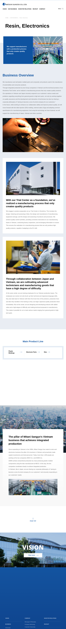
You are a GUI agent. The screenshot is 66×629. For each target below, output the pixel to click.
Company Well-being (30, 624)
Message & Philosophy (30, 621)
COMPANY (42, 9)
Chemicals (7, 627)
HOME (6, 17)
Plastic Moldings (12, 352)
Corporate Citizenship (30, 627)
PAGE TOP (33, 521)
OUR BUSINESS (12, 9)
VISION (5, 9)
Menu (60, 8)
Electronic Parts (31, 352)
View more (31, 555)
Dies (45, 352)
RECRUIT (35, 9)
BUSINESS (8, 624)
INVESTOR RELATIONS (24, 9)
